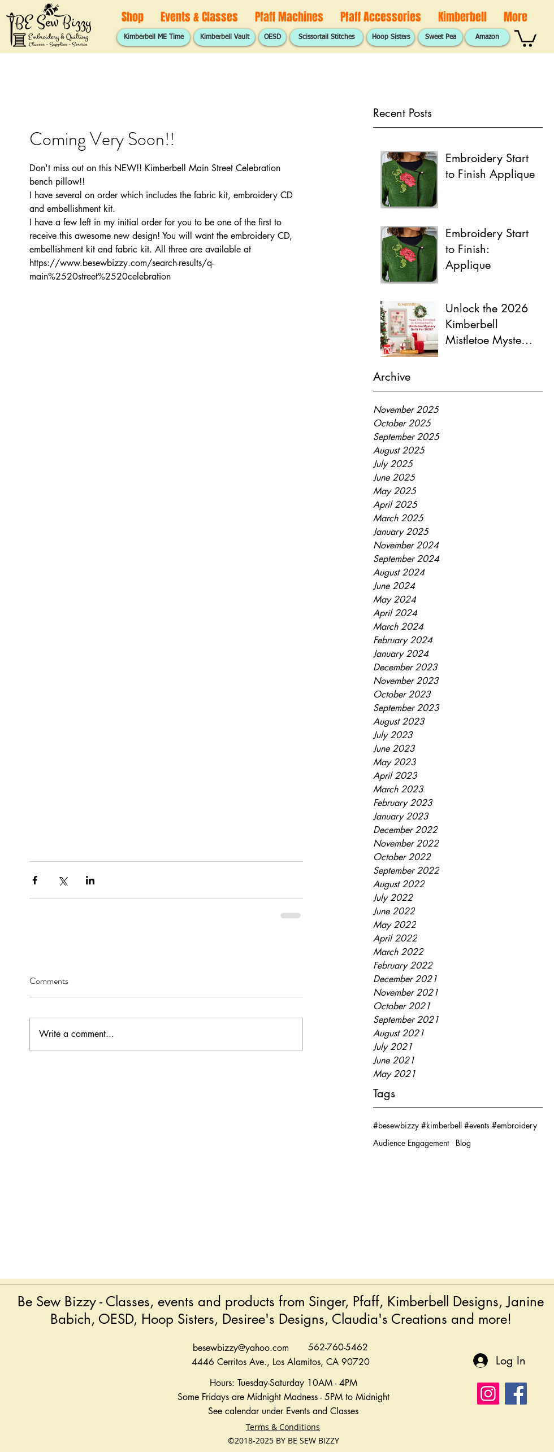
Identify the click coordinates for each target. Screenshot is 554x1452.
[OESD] (272, 37)
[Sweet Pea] (440, 37)
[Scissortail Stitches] (326, 37)
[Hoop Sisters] (390, 37)
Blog (463, 1142)
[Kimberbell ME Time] (153, 37)
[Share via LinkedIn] (90, 880)
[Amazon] (487, 37)
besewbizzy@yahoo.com (241, 1348)
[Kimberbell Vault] (224, 37)
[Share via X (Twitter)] (62, 880)
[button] (525, 37)
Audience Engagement (411, 1142)
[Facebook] (516, 1394)
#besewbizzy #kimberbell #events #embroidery (455, 1125)
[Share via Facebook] (34, 880)
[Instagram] (488, 1394)
